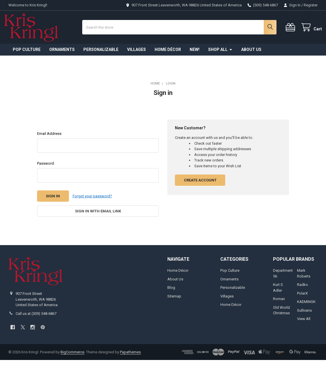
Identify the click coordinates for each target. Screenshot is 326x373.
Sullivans (304, 323)
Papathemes (130, 365)
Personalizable (100, 62)
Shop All (220, 62)
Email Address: (49, 146)
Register (311, 5)
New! (194, 62)
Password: (46, 176)
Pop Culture (27, 62)
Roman (279, 312)
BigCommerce (72, 365)
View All (303, 332)
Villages (136, 62)
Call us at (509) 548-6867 (36, 326)
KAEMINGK (306, 315)
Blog (171, 300)
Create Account (200, 193)
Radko (302, 297)
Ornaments (62, 62)
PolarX (302, 306)
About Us (251, 62)
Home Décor (168, 62)
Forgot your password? (92, 209)
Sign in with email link (98, 224)
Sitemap (174, 309)
